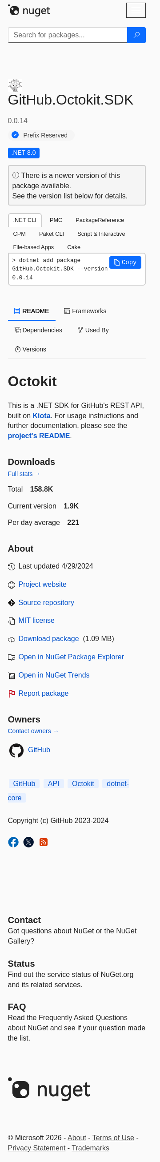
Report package (44, 693)
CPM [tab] (19, 233)
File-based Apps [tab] (33, 247)
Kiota (42, 416)
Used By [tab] (93, 330)
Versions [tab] (31, 349)
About (77, 1138)
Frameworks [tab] (85, 311)
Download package (49, 638)
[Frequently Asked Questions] (17, 1007)
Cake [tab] (73, 247)
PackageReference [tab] (100, 220)
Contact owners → (33, 730)
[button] (125, 262)
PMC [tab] (56, 220)
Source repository (46, 602)
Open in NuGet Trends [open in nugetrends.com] (54, 675)
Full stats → (24, 473)
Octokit (83, 783)
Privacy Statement (37, 1148)
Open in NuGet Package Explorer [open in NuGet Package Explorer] (71, 657)
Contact (24, 920)
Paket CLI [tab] (51, 233)
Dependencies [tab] (38, 330)
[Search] (136, 35)
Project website (43, 584)
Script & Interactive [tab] (101, 233)
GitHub (39, 750)
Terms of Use (113, 1138)
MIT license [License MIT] (37, 620)
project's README (39, 436)
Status (21, 963)
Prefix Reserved (46, 135)
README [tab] (32, 311)
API (54, 783)
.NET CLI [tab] (24, 220)
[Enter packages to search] (68, 35)
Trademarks (90, 1148)
